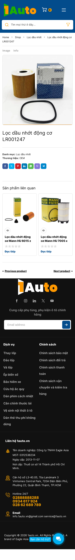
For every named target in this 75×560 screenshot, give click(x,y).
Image (6, 50)
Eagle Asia (22, 539)
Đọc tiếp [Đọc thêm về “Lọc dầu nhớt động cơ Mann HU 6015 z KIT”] (10, 251)
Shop (18, 37)
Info (15, 50)
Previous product (16, 271)
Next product (62, 271)
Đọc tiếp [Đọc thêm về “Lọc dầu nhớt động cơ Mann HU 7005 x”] (46, 251)
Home (5, 37)
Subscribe (66, 324)
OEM (22, 158)
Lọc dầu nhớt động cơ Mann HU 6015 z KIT (18, 240)
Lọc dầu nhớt (34, 37)
